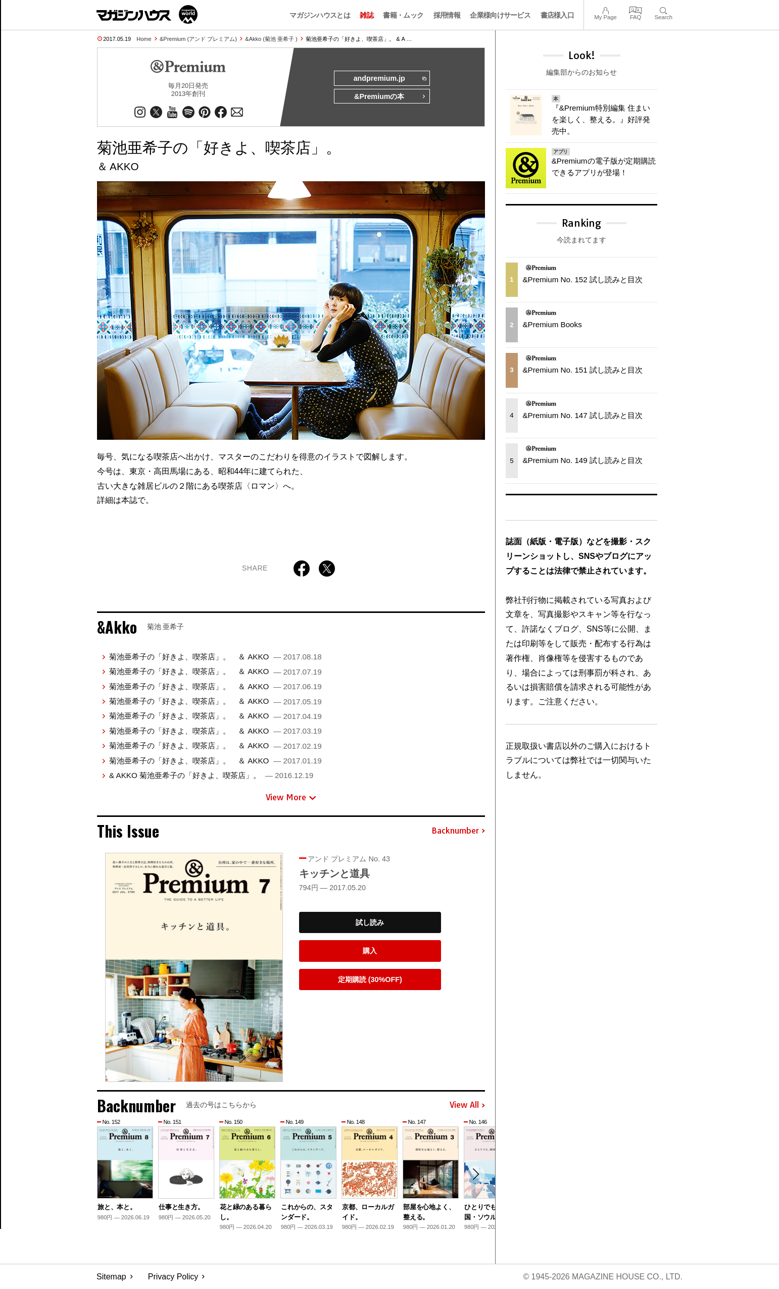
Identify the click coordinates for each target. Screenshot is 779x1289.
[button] (476, 1175)
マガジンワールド (147, 14)
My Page (605, 9)
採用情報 (446, 15)
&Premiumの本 (390, 97)
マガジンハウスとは (319, 15)
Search (663, 9)
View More (291, 798)
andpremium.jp (389, 79)
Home (143, 39)
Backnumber (458, 831)
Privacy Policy (173, 1276)
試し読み (370, 922)
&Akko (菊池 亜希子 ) (271, 39)
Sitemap (111, 1276)
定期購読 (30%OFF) (370, 980)
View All (467, 1105)
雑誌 (366, 15)
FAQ (635, 9)
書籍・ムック (403, 15)
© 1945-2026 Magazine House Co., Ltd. (602, 1276)
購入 (370, 951)
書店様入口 (557, 15)
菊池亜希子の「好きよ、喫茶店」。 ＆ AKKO (215, 656)
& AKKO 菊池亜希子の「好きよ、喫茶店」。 (211, 775)
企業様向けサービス (500, 15)
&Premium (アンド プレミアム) (198, 39)
